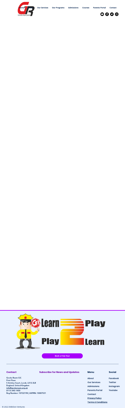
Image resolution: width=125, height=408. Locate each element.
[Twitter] (112, 14)
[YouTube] (102, 14)
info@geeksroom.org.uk (17, 388)
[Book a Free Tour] (62, 355)
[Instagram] (116, 14)
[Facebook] (107, 14)
